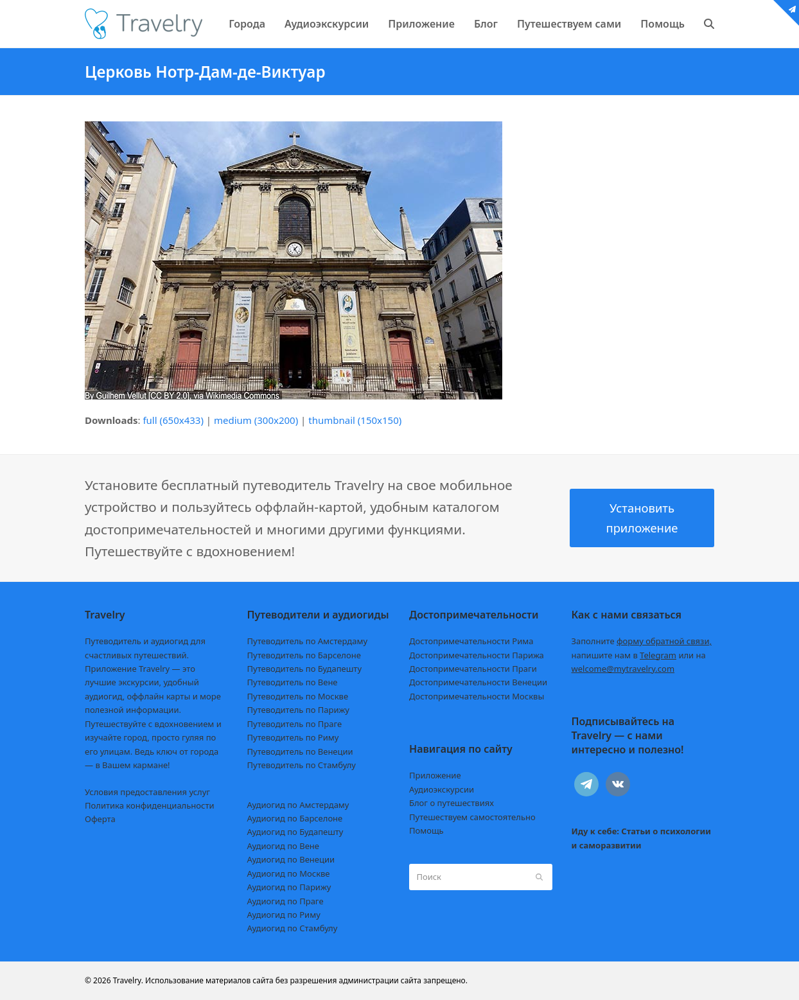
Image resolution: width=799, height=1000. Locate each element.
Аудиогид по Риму (283, 914)
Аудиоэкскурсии (441, 789)
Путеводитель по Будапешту (304, 668)
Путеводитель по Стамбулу (301, 765)
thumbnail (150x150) (354, 420)
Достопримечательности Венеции (478, 682)
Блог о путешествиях (451, 803)
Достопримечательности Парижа (476, 655)
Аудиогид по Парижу (289, 887)
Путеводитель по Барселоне (304, 655)
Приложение (435, 775)
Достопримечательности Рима (471, 641)
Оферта (100, 819)
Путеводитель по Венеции (300, 751)
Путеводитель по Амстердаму (307, 641)
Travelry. (128, 980)
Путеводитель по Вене (292, 682)
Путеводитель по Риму (293, 737)
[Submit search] (539, 876)
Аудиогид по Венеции (291, 859)
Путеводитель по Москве (298, 696)
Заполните (642, 641)
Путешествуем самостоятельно (472, 817)
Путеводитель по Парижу (298, 709)
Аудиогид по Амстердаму (298, 805)
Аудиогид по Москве (288, 873)
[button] (709, 24)
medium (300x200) (256, 420)
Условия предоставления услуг (147, 792)
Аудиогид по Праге (285, 901)
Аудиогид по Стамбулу (292, 928)
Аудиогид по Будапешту (295, 832)
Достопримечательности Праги (473, 668)
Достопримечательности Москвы (476, 696)
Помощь (426, 830)
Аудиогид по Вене (283, 846)
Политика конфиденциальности (150, 805)
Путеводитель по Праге (294, 724)
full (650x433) (173, 420)
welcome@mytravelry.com (623, 668)
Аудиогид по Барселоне (295, 818)
